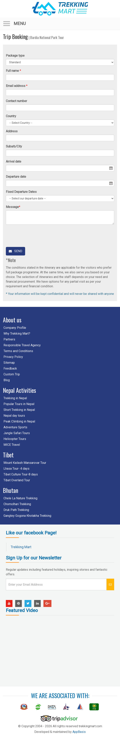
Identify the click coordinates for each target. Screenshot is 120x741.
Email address (15, 86)
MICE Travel (12, 445)
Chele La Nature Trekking (20, 498)
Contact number (16, 101)
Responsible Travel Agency (22, 345)
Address (12, 131)
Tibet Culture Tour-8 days (21, 474)
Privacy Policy (13, 357)
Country (11, 116)
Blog (7, 380)
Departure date (16, 176)
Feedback (10, 368)
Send (15, 251)
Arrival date (13, 161)
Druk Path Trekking (16, 510)
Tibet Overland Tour (17, 480)
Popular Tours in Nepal (19, 404)
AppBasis (79, 732)
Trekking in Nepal (15, 398)
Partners (9, 339)
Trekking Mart (21, 547)
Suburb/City (14, 146)
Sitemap (9, 362)
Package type (15, 55)
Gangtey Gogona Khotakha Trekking (27, 516)
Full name (12, 71)
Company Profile (15, 328)
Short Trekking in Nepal (19, 410)
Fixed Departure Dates (21, 192)
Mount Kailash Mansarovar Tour (25, 463)
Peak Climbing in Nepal (19, 421)
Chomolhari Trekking (17, 504)
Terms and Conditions (18, 351)
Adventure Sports (15, 427)
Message (12, 207)
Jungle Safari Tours (17, 433)
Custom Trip (12, 374)
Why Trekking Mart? (17, 333)
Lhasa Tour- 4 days (16, 468)
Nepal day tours (14, 415)
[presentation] (35, 235)
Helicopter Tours (15, 439)
